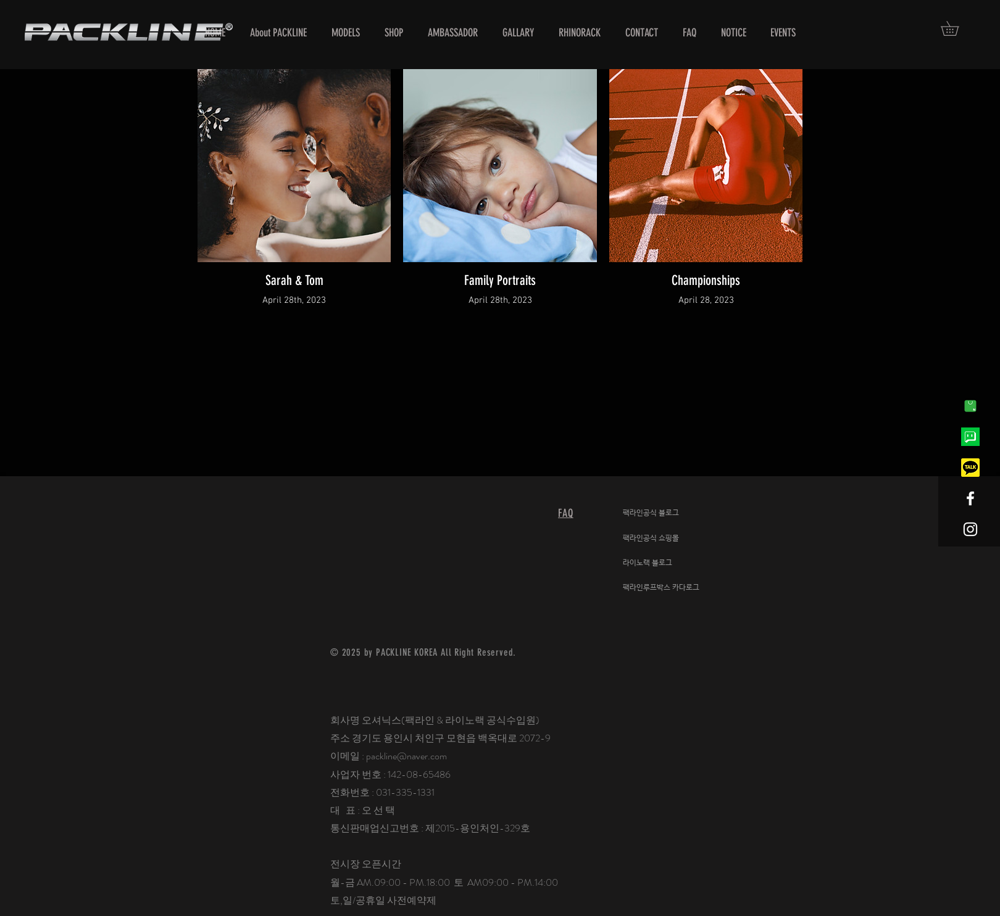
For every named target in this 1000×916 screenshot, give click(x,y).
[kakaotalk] (970, 467)
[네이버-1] (970, 406)
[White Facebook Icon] (970, 498)
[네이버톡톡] (970, 436)
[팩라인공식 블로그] (669, 513)
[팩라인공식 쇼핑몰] (669, 538)
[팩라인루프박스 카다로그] (669, 588)
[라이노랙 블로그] (669, 563)
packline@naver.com (406, 756)
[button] (957, 28)
